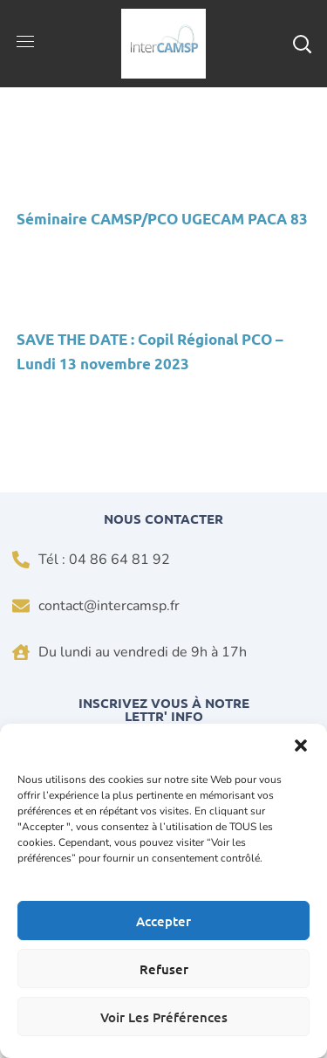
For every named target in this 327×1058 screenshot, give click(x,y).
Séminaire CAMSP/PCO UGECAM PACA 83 (162, 219)
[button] (301, 745)
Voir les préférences (164, 1017)
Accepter (163, 921)
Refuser (164, 969)
